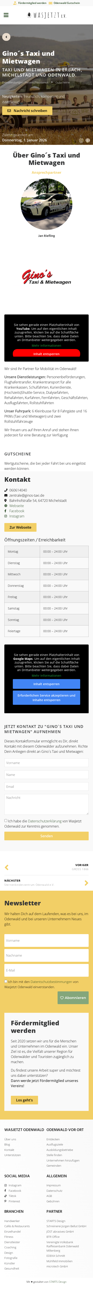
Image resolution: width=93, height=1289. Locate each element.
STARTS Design (57, 1282)
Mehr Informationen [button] (46, 346)
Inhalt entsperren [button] (46, 354)
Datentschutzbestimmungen (52, 982)
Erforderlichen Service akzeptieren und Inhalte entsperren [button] (46, 697)
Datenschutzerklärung (44, 821)
